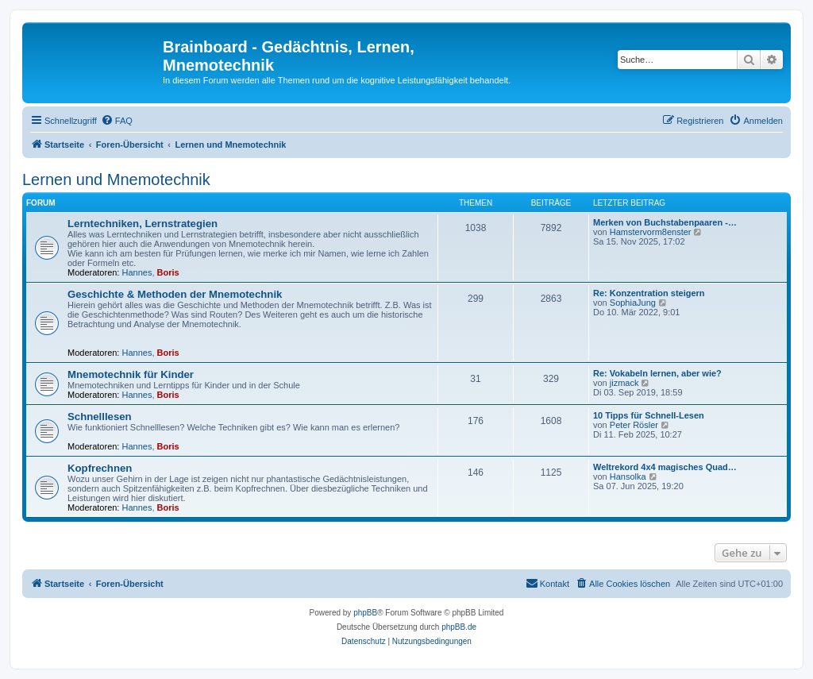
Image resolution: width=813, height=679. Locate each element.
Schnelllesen (99, 416)
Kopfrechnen (102, 468)
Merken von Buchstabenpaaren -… (665, 222)
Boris (168, 272)
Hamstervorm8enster (651, 232)
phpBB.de (458, 627)
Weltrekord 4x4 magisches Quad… (665, 467)
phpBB (365, 612)
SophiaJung (633, 302)
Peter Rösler (634, 425)
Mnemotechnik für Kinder (130, 374)
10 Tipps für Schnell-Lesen (648, 415)
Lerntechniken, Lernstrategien (142, 224)
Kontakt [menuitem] (547, 582)
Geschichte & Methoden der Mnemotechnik (174, 294)
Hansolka (628, 476)
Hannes (137, 272)
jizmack (624, 383)
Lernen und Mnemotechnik (116, 179)
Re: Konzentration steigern (649, 293)
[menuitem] (117, 120)
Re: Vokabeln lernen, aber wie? (657, 373)
